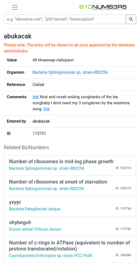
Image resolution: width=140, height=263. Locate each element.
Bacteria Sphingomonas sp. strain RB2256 (70, 72)
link (35, 97)
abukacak (41, 121)
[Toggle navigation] (15, 7)
